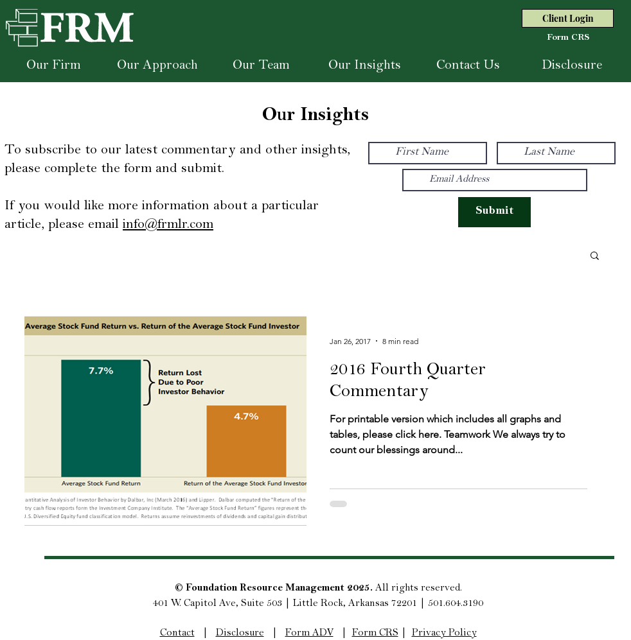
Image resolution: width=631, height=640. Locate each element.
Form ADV (309, 633)
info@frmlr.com (168, 225)
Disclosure (240, 633)
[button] (595, 256)
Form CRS (375, 633)
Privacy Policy (444, 633)
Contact (177, 633)
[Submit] (494, 212)
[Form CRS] (568, 38)
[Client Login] (568, 18)
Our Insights (315, 116)
